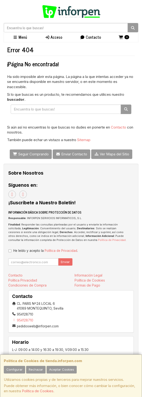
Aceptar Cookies (61, 369)
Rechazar (36, 369)
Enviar (65, 262)
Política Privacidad (22, 280)
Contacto (90, 37)
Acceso (53, 37)
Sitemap (83, 140)
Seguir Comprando (31, 154)
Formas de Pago (87, 285)
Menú (20, 37)
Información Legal (88, 275)
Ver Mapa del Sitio (111, 154)
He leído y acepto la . (45, 251)
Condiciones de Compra (27, 285)
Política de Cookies (37, 391)
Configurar (14, 369)
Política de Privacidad (112, 240)
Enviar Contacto (71, 154)
